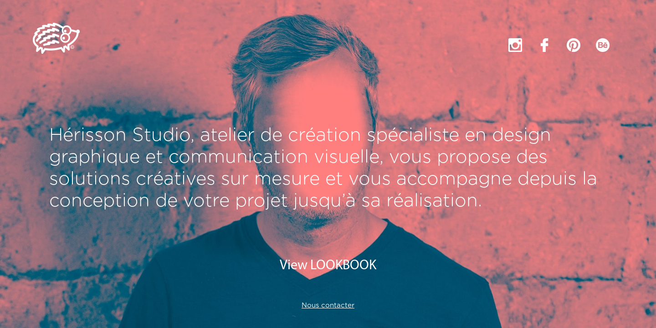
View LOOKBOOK (328, 266)
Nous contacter (328, 305)
